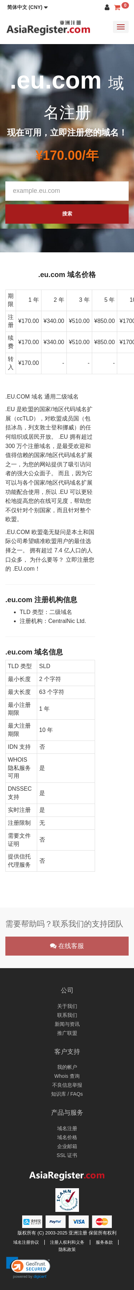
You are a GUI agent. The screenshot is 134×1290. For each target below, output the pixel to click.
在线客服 (67, 945)
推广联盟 (67, 1033)
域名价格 (67, 1137)
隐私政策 (67, 1249)
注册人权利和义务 (67, 1242)
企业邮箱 (67, 1146)
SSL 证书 (67, 1155)
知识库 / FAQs (67, 1094)
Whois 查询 (67, 1076)
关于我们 (67, 1006)
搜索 (67, 213)
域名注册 (67, 1128)
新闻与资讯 (67, 1024)
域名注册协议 (26, 1242)
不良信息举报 (67, 1085)
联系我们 (67, 1015)
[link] (28, 1267)
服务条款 (104, 1242)
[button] (27, 7)
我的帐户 (67, 1067)
